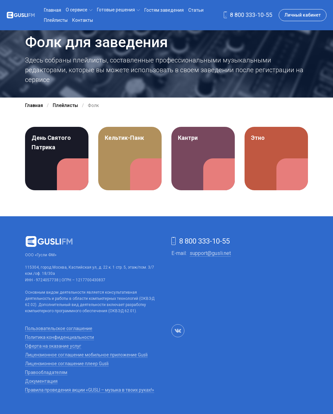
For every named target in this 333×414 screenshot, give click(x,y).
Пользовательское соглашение (58, 328)
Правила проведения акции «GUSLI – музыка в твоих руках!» (89, 390)
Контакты (82, 20)
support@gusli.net (210, 253)
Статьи (196, 10)
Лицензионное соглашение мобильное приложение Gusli (86, 354)
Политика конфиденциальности (59, 337)
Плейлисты (56, 20)
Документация (41, 381)
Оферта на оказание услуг (53, 346)
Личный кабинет (303, 15)
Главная (52, 10)
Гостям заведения (164, 10)
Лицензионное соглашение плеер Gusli (67, 363)
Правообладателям (46, 372)
